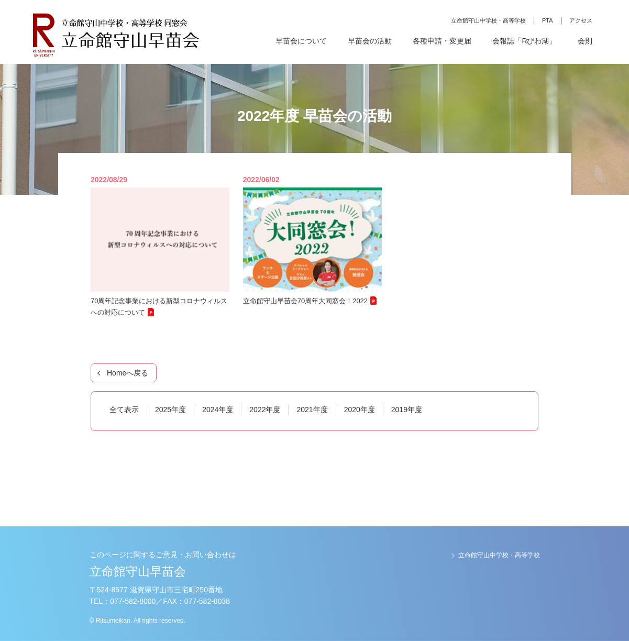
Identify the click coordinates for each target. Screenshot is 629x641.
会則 (585, 41)
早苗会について (301, 41)
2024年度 (217, 409)
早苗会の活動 (370, 41)
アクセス (580, 20)
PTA (547, 20)
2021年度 (311, 409)
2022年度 (264, 409)
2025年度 (170, 409)
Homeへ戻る (127, 373)
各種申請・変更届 (442, 41)
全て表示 (124, 409)
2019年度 (406, 409)
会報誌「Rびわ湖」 (524, 41)
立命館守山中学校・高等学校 (488, 20)
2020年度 (359, 409)
